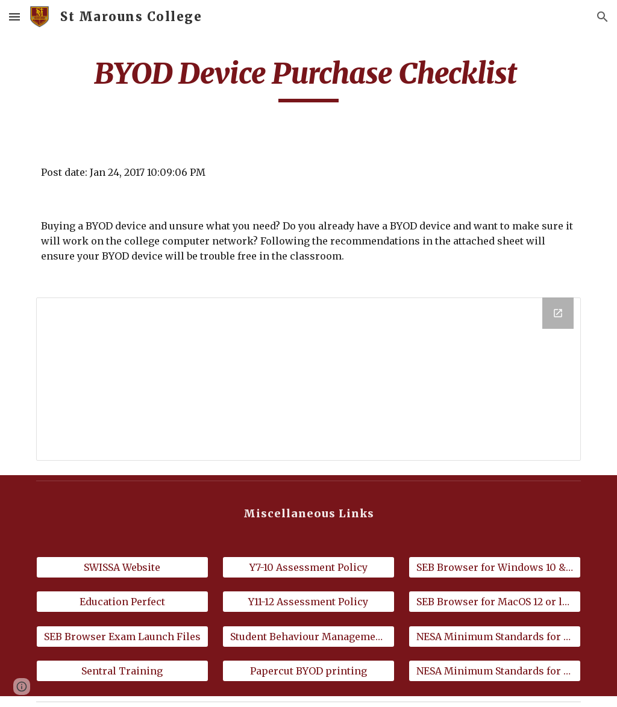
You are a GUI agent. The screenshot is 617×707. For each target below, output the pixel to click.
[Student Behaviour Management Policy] (308, 636)
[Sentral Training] (122, 671)
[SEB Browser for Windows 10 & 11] (494, 567)
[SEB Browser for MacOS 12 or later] (494, 601)
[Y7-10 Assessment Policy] (308, 567)
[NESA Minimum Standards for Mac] (494, 671)
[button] (14, 16)
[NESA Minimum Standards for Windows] (494, 636)
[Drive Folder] (308, 379)
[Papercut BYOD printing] (308, 671)
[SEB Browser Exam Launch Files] (122, 636)
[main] (308, 79)
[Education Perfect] (122, 601)
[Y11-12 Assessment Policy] (308, 601)
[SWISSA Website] (122, 567)
